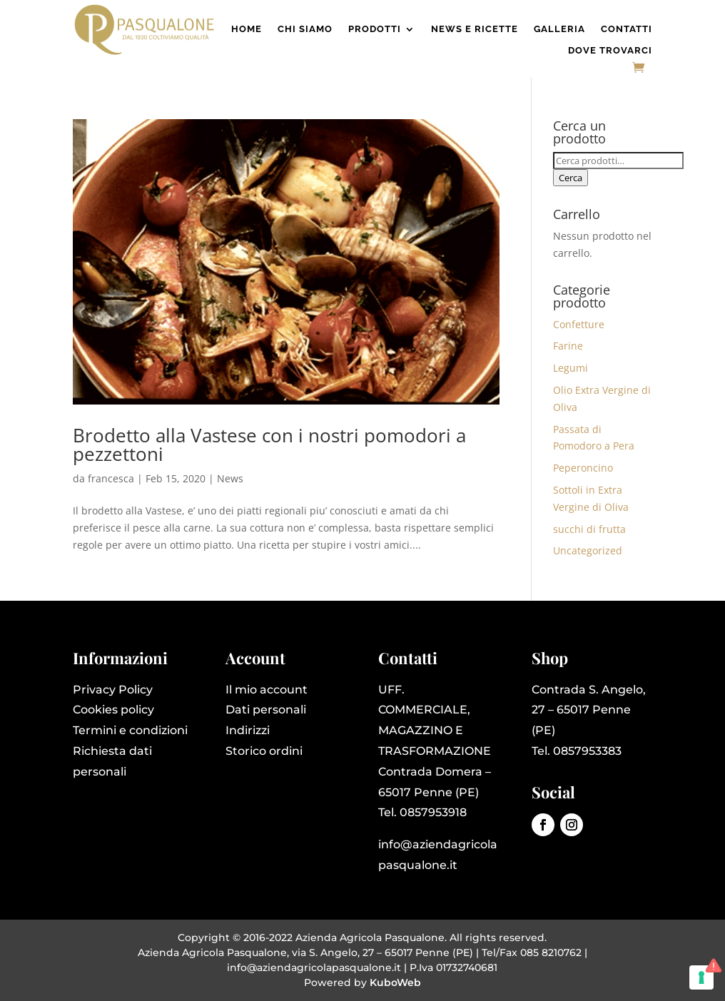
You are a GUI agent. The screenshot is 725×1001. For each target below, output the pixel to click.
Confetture (578, 324)
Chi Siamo (305, 29)
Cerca (570, 177)
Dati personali (265, 709)
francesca (111, 478)
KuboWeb (395, 982)
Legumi (570, 368)
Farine (568, 345)
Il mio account (266, 689)
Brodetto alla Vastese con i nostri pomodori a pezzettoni (269, 444)
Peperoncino (583, 467)
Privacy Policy (113, 689)
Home (246, 29)
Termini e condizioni (130, 730)
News (230, 478)
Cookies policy (113, 709)
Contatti (626, 29)
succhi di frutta (589, 529)
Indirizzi (247, 730)
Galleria (559, 29)
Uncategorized (587, 550)
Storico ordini (264, 751)
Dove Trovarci (610, 51)
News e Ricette (474, 29)
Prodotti (374, 29)
